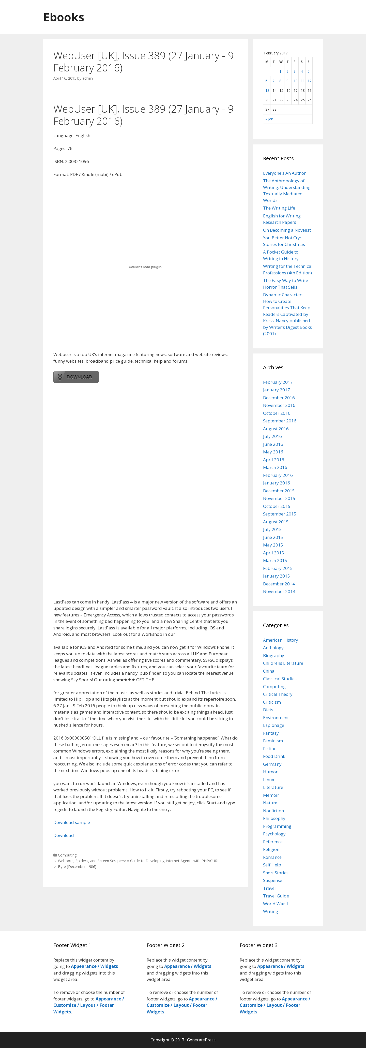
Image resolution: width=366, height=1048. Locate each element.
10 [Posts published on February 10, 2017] (296, 80)
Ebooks (63, 17)
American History (280, 640)
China (268, 671)
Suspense (272, 880)
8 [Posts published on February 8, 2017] (280, 80)
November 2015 (279, 498)
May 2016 (273, 452)
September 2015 (279, 514)
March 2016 (275, 467)
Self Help (272, 865)
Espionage (273, 725)
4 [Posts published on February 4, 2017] (302, 71)
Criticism (272, 702)
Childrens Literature (283, 663)
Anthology (273, 648)
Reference (273, 842)
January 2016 (276, 483)
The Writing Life (279, 208)
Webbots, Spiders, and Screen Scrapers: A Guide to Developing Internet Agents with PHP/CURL (138, 860)
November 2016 (279, 405)
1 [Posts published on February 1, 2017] (280, 71)
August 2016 (276, 429)
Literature (273, 787)
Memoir (271, 795)
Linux (268, 780)
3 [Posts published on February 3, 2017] (295, 71)
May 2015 (273, 545)
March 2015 (275, 560)
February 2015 (278, 568)
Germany (272, 764)
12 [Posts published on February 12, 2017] (310, 80)
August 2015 (276, 522)
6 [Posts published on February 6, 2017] (266, 80)
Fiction (270, 748)
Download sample (71, 822)
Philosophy (274, 818)
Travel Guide (276, 896)
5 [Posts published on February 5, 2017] (309, 71)
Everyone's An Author (284, 173)
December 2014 (279, 584)
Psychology (274, 834)
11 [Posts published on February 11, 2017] (303, 80)
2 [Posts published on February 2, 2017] (287, 71)
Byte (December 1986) (77, 866)
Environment (276, 717)
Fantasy (271, 733)
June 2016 (273, 444)
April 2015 (273, 553)
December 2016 (279, 398)
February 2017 (278, 382)
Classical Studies (280, 679)
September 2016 (279, 421)
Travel (269, 888)
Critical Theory (278, 694)
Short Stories (275, 873)
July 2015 (272, 529)
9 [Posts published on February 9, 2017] (287, 80)
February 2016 (278, 475)
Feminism (273, 741)
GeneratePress (201, 1040)
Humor (270, 772)
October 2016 (277, 413)
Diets (268, 710)
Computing (67, 855)
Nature (270, 803)
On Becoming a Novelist (287, 230)
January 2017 (276, 390)
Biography (273, 655)
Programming (277, 826)
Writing (270, 911)
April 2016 (273, 460)
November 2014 (279, 591)
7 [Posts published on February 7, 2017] (273, 80)
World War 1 (275, 904)
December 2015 (279, 491)
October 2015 (277, 506)
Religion (271, 849)
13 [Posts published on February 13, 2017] (267, 90)
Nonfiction (273, 811)
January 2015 (276, 576)
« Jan (269, 118)
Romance (272, 857)
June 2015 (273, 537)
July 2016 (272, 436)
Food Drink (274, 756)
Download (63, 835)
